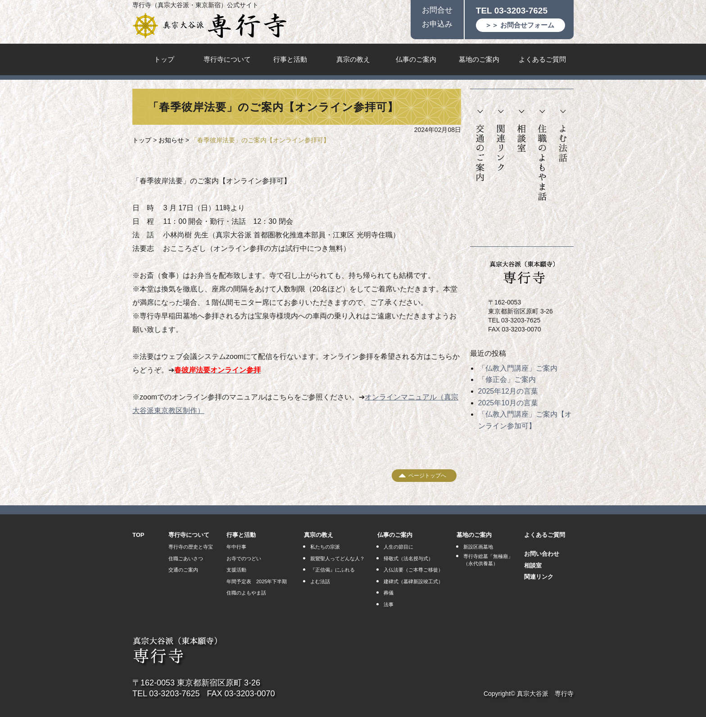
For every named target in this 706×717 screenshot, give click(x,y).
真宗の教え (353, 59)
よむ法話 (562, 136)
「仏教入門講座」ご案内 (517, 368)
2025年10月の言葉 (508, 403)
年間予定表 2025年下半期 (256, 581)
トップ (164, 59)
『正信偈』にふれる (332, 569)
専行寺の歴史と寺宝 (190, 546)
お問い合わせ (541, 553)
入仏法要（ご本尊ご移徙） (413, 569)
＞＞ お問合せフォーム (519, 25)
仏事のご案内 (416, 59)
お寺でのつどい (243, 558)
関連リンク (501, 141)
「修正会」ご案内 (507, 379)
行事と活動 (290, 59)
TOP (138, 534)
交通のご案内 (480, 146)
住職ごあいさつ (185, 558)
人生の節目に (398, 546)
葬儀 (389, 592)
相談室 (521, 131)
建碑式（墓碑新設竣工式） (413, 581)
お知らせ (171, 140)
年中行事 (236, 546)
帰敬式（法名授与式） (408, 558)
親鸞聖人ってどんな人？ (337, 558)
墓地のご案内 (479, 59)
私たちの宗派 (325, 546)
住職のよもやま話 (542, 155)
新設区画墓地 (478, 546)
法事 (389, 604)
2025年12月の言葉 (508, 391)
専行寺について (227, 59)
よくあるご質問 (542, 59)
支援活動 (236, 569)
